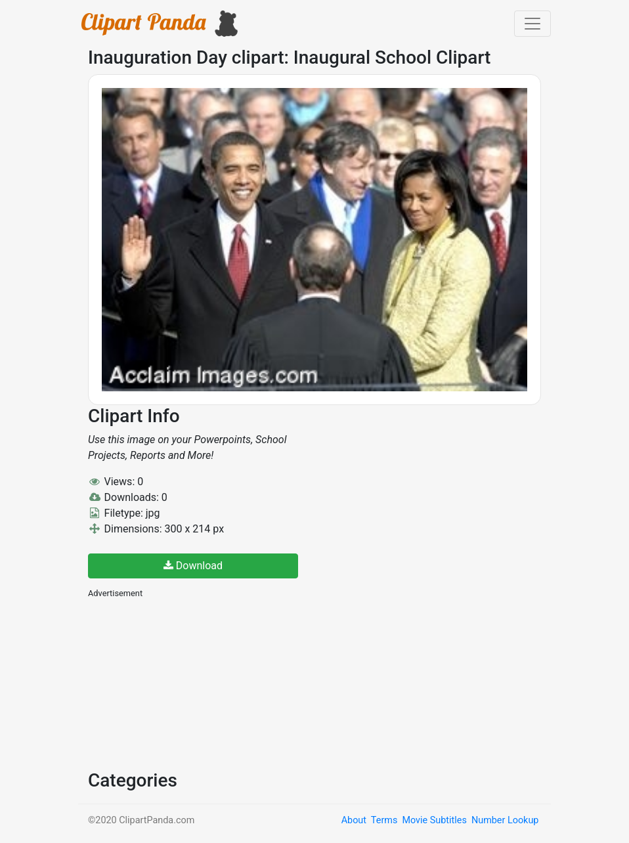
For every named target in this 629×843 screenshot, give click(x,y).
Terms (384, 820)
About (353, 820)
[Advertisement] (186, 683)
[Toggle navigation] (532, 24)
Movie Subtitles (434, 820)
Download (193, 565)
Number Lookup (504, 820)
